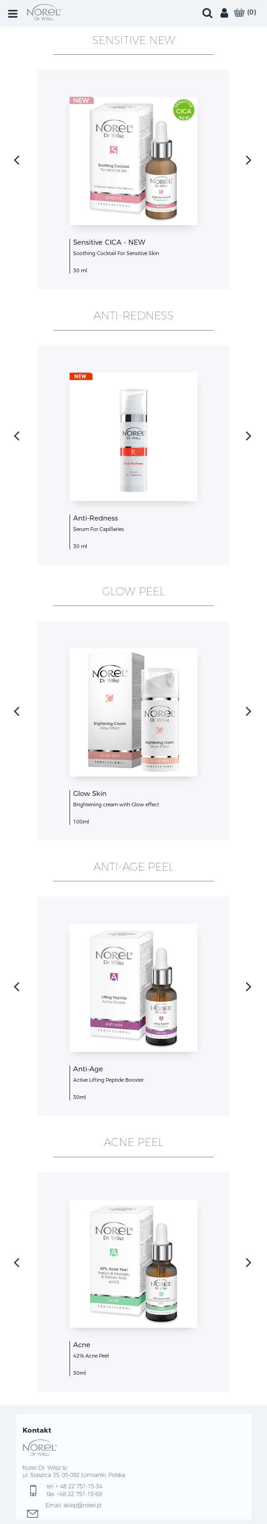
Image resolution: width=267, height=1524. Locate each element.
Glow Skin (90, 793)
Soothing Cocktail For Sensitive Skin (116, 253)
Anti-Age (88, 1069)
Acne (81, 1344)
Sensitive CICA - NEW (109, 242)
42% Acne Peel (91, 1356)
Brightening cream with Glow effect (116, 804)
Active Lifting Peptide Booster (108, 1080)
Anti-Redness (95, 518)
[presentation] (16, 159)
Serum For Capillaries (98, 529)
